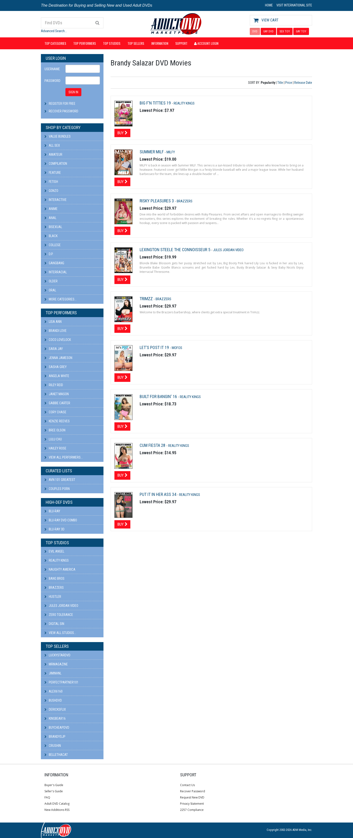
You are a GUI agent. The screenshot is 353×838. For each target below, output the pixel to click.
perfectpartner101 (61, 682)
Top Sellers (135, 43)
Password (52, 81)
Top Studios (111, 43)
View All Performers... (63, 457)
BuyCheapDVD (56, 727)
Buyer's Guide (53, 785)
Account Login (206, 43)
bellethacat (56, 755)
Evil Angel (54, 551)
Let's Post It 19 (155, 347)
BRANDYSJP (54, 736)
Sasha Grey (55, 367)
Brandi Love (55, 331)
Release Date (303, 83)
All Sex (52, 145)
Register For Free (62, 103)
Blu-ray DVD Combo (60, 520)
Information (159, 43)
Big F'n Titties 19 (156, 102)
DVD (254, 31)
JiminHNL (52, 673)
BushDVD (53, 700)
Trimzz (147, 298)
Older (51, 281)
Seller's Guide (53, 791)
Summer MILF (152, 151)
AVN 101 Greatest (59, 480)
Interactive (55, 200)
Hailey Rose (55, 448)
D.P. (48, 254)
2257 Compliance (192, 810)
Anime (51, 209)
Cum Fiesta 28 (153, 445)
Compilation (55, 163)
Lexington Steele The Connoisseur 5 (175, 249)
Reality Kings (56, 560)
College (52, 245)
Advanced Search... (54, 31)
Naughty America (59, 569)
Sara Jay (53, 349)
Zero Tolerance (58, 615)
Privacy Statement (192, 804)
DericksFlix (55, 709)
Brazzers (54, 587)
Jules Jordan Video (61, 606)
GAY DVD (268, 31)
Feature (52, 173)
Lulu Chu (53, 439)
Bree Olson (54, 430)
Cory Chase (55, 412)
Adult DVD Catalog (56, 804)
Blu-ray (52, 511)
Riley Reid (53, 385)
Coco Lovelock (57, 340)
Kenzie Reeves (57, 421)
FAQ (47, 797)
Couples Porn (57, 489)
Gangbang (54, 263)
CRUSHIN (52, 746)
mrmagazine (56, 664)
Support (181, 43)
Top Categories (55, 43)
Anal (50, 218)
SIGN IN (73, 92)
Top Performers (84, 43)
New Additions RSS (56, 810)
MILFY (171, 152)
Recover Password (63, 111)
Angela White (56, 376)
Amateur (53, 154)
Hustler (52, 597)
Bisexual (53, 227)
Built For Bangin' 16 (159, 396)
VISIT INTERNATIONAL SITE (294, 5)
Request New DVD (192, 797)
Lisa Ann (53, 322)
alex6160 (53, 691)
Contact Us (187, 785)
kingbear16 (55, 718)
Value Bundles (57, 136)
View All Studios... (60, 633)
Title (280, 83)
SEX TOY (284, 31)
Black (51, 236)
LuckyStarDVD (57, 655)
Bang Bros (54, 578)
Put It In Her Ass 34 (158, 494)
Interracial (55, 272)
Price (288, 83)
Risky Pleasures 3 (157, 200)
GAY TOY (301, 31)
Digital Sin (54, 624)
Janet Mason (56, 394)
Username (52, 69)
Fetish (51, 182)
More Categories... (60, 299)
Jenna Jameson (58, 358)
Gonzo (51, 191)
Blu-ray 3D (54, 529)
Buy (122, 132)
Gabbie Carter (57, 403)
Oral (50, 290)
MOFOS (177, 348)
